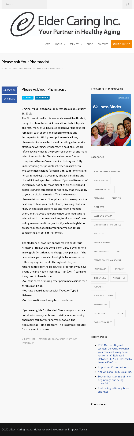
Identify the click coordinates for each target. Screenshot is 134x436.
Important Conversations (113, 367)
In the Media (100, 278)
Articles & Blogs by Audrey (52, 339)
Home (4, 68)
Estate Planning (102, 242)
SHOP (90, 44)
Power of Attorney (103, 295)
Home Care (118, 269)
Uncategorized (101, 313)
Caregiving (99, 198)
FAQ (119, 251)
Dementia (116, 198)
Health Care (28, 343)
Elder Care (71, 339)
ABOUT (58, 44)
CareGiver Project (103, 189)
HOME (47, 44)
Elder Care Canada (103, 216)
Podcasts (98, 286)
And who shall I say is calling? (115, 371)
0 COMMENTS (9, 99)
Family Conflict (101, 251)
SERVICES (75, 44)
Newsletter (119, 278)
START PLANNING (121, 44)
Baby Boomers (101, 180)
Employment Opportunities (107, 224)
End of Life (99, 233)
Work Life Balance (103, 322)
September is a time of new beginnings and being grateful (114, 380)
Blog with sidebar (22, 68)
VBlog (120, 313)
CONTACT (103, 44)
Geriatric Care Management (107, 260)
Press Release (100, 304)
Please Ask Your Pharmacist (44, 89)
